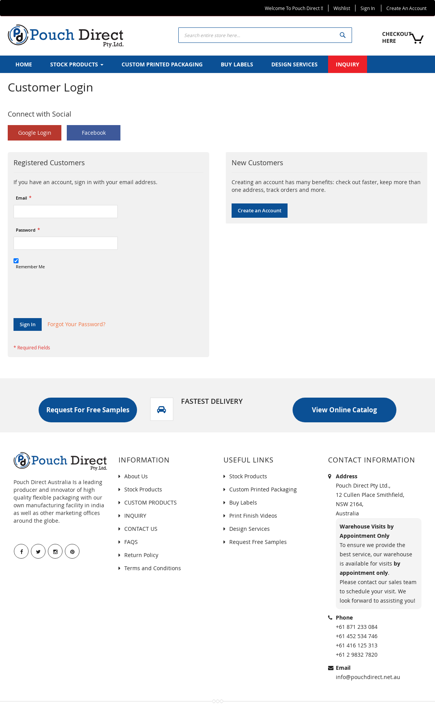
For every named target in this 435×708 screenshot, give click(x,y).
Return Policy (141, 555)
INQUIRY (135, 515)
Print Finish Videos (253, 515)
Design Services (249, 528)
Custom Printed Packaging (263, 489)
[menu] (217, 64)
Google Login (34, 132)
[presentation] (72, 299)
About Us (136, 476)
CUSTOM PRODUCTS (150, 502)
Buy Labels (243, 502)
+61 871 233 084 (356, 626)
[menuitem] (24, 64)
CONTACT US (140, 528)
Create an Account (406, 8)
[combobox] (265, 35)
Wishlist (341, 8)
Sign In (368, 8)
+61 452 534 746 (356, 636)
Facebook (94, 132)
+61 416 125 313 (356, 645)
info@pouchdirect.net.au (368, 677)
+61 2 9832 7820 (356, 654)
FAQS (131, 541)
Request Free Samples (258, 541)
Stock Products (143, 489)
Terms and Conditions (152, 568)
